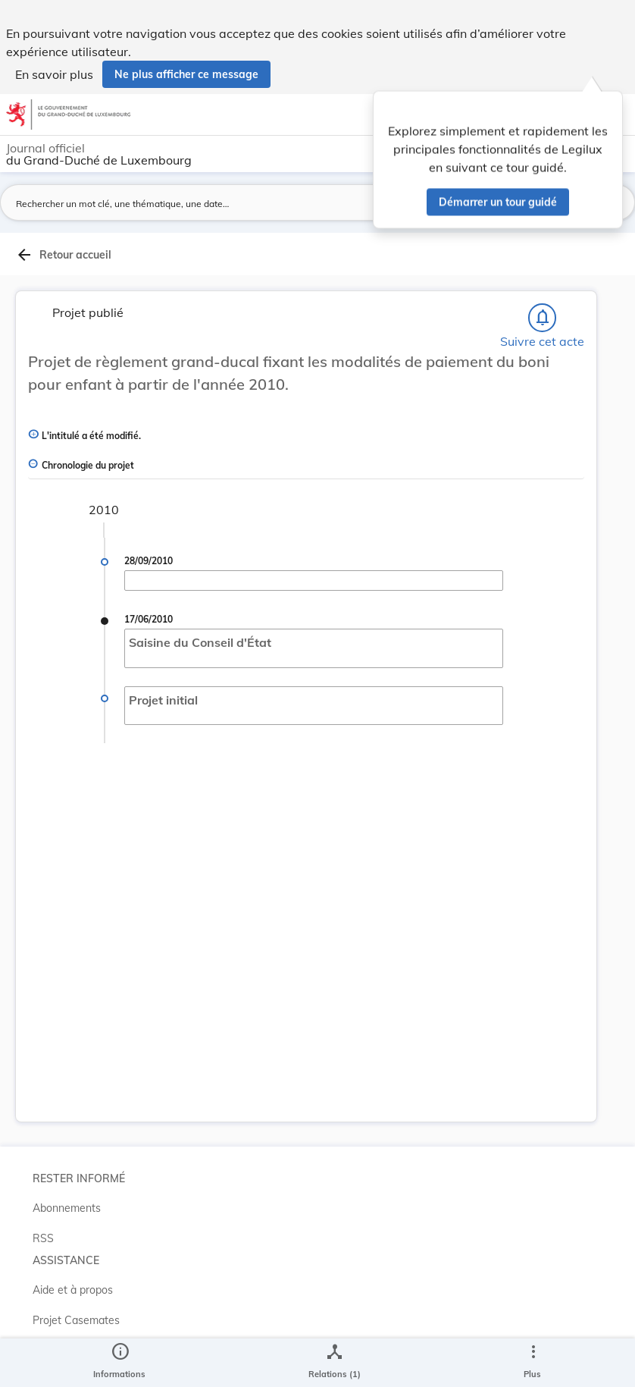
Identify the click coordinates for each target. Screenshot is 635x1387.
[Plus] (533, 1362)
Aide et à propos (73, 1290)
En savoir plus (54, 74)
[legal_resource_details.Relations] (334, 1362)
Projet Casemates (76, 1320)
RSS (43, 1238)
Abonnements (67, 1208)
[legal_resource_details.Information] (119, 1362)
